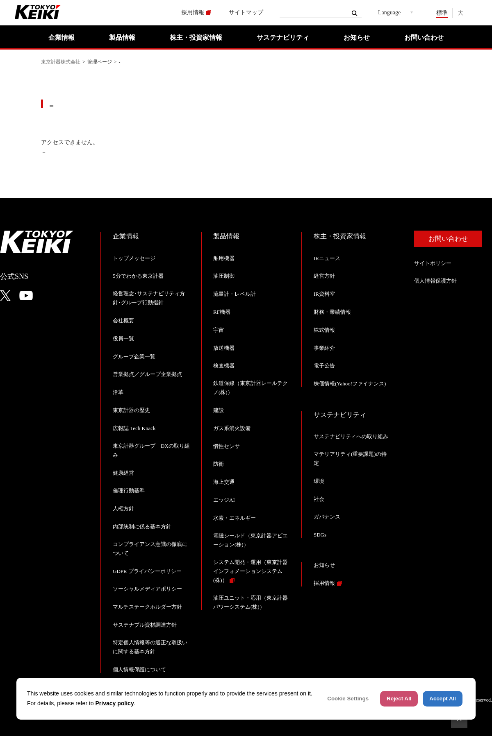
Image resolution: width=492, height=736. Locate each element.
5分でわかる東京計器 (138, 276)
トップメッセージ (134, 258)
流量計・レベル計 (234, 294)
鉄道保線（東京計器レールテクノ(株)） (250, 387)
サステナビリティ (283, 37)
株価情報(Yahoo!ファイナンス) (350, 383)
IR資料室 (324, 294)
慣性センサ (226, 446)
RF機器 (221, 312)
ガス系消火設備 (232, 428)
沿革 (118, 392)
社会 (319, 499)
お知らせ (357, 37)
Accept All (442, 698)
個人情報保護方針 (435, 281)
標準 (442, 13)
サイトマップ (246, 12)
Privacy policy (115, 703)
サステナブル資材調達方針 (145, 625)
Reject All (399, 698)
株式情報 (324, 330)
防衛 (218, 464)
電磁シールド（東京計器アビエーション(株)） (250, 540)
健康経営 (123, 473)
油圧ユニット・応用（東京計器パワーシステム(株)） (250, 602)
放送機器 (224, 348)
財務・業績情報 (332, 312)
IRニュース (327, 258)
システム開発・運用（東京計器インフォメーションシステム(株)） (250, 571)
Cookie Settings (348, 698)
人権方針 (123, 508)
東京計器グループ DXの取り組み (151, 450)
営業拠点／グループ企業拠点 (147, 374)
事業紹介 (324, 348)
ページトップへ (459, 719)
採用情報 (192, 12)
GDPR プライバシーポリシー (147, 571)
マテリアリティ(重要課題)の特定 (350, 458)
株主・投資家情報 (196, 37)
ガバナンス (327, 517)
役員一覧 (123, 338)
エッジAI (224, 500)
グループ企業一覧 (134, 356)
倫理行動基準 (129, 490)
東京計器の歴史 (131, 410)
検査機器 (224, 365)
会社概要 (123, 320)
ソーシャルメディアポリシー (147, 589)
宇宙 (218, 330)
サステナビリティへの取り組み (351, 436)
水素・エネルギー (234, 518)
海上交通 (224, 482)
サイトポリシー (432, 263)
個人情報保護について (139, 669)
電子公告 (324, 365)
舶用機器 (224, 258)
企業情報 (61, 37)
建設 (218, 410)
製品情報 (122, 37)
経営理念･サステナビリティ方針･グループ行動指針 (149, 298)
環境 (319, 481)
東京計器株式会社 (60, 62)
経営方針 (324, 276)
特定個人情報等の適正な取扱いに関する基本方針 (150, 646)
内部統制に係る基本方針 (142, 526)
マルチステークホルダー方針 (147, 607)
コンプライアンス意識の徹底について (150, 548)
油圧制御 (224, 276)
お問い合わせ (424, 37)
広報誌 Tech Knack (134, 428)
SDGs (320, 535)
